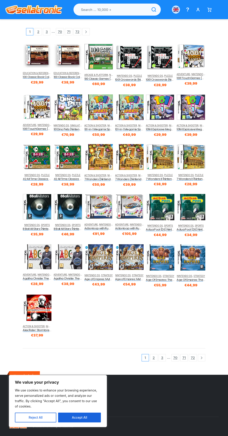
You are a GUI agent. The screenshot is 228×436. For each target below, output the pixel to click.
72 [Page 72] (77, 32)
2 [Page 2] (38, 32)
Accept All (79, 417)
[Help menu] (187, 9)
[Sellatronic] (33, 9)
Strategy (107, 275)
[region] (58, 401)
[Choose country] (176, 10)
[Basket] (209, 9)
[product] (37, 56)
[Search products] (117, 10)
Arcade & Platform (96, 74)
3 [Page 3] (47, 32)
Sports (45, 225)
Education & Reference (37, 73)
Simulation (77, 125)
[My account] (198, 9)
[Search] (154, 9)
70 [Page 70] (60, 32)
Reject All (36, 417)
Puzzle (137, 75)
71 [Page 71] (68, 32)
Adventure (183, 74)
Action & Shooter (95, 125)
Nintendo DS (124, 75)
